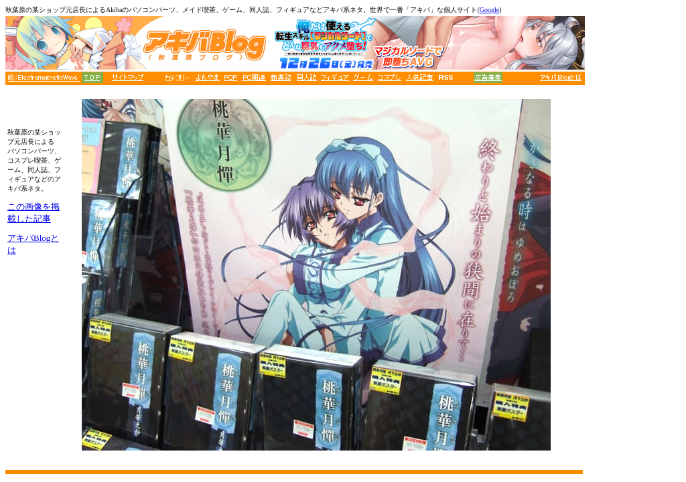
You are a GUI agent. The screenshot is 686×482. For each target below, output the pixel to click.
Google (489, 9)
